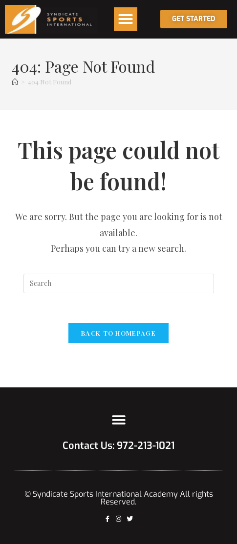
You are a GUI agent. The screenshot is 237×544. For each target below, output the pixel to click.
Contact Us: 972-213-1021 (118, 445)
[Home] (15, 82)
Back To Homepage (118, 333)
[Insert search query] (118, 283)
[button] (125, 19)
